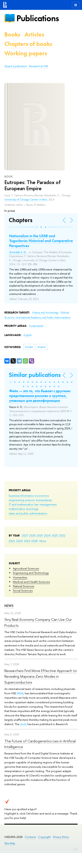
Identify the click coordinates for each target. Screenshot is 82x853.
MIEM (20, 693)
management (48, 504)
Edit (76, 848)
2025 (40, 535)
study (23, 724)
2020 (19, 541)
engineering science (22, 500)
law (36, 504)
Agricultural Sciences (26, 568)
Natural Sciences (23, 586)
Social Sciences (23, 590)
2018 (34, 541)
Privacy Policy (61, 837)
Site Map (9, 843)
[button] (37, 227)
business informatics (21, 496)
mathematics (17, 509)
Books (12, 34)
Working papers (25, 53)
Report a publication (16, 66)
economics (42, 496)
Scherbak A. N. (17, 252)
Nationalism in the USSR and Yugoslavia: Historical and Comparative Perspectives (41, 240)
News (9, 605)
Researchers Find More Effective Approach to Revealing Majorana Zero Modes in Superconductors (40, 676)
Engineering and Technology (31, 573)
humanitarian (44, 500)
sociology (32, 509)
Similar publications (35, 375)
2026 (32, 535)
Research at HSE (38, 66)
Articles (34, 34)
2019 (27, 541)
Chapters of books (28, 44)
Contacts (30, 837)
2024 (47, 535)
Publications (37, 18)
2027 (25, 535)
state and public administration (28, 513)
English (28, 335)
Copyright (44, 837)
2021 (12, 541)
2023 (55, 535)
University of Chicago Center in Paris (25, 199)
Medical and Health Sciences (31, 582)
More (42, 541)
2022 (62, 535)
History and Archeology (45, 312)
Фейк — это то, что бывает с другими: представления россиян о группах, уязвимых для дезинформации (40, 395)
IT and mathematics (21, 504)
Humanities (20, 577)
